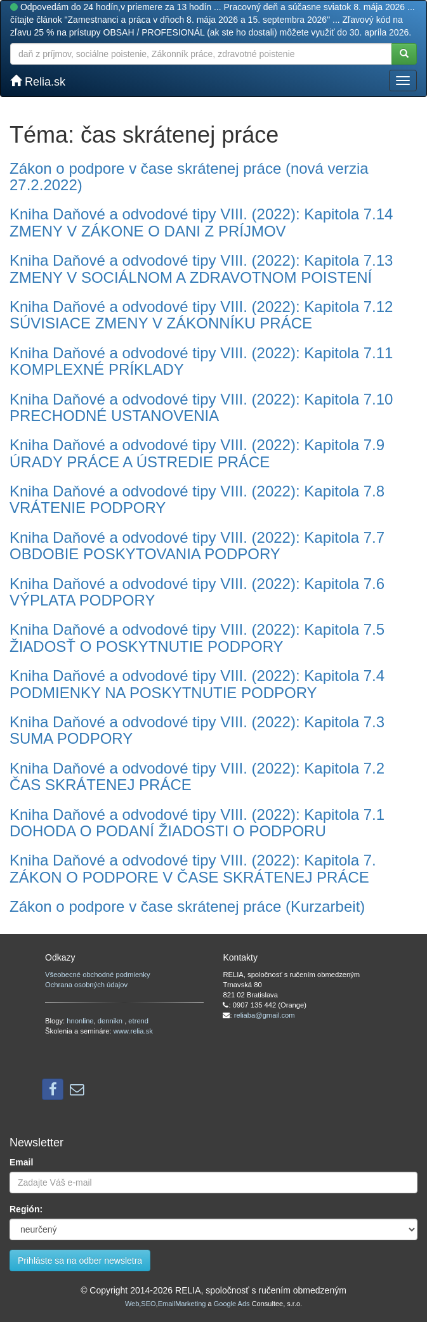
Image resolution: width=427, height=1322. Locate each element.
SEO (148, 1303)
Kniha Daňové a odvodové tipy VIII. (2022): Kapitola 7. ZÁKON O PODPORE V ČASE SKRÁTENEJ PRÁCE (193, 868)
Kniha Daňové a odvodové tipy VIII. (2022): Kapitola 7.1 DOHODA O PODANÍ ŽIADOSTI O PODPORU (197, 822)
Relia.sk (37, 81)
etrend (138, 1021)
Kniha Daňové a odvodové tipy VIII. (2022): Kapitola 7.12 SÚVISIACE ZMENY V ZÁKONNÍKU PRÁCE (201, 315)
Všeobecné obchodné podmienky (97, 974)
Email (21, 1162)
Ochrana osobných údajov (86, 984)
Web (132, 1303)
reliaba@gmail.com (264, 1015)
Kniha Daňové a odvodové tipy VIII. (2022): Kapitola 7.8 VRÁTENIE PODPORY (197, 499)
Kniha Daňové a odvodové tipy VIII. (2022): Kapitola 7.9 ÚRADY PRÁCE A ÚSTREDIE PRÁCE (197, 453)
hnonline (80, 1021)
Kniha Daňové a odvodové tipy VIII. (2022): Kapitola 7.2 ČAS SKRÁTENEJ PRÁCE (197, 776)
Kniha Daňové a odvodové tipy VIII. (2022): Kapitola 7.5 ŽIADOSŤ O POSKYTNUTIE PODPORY (197, 637)
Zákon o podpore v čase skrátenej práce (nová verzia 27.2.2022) (189, 176)
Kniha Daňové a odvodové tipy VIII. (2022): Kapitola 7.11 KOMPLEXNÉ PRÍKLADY (201, 361)
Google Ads (232, 1303)
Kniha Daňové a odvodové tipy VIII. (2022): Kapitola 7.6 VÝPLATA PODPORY (197, 592)
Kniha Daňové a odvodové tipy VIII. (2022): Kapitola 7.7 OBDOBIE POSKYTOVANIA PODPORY (197, 545)
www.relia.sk (133, 1031)
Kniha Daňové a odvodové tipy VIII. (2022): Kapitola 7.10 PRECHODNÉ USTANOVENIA (201, 407)
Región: (26, 1209)
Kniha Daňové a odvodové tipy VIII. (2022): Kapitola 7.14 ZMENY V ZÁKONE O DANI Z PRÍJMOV (201, 222)
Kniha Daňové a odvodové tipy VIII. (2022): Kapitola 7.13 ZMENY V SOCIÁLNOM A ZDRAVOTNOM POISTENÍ (201, 268)
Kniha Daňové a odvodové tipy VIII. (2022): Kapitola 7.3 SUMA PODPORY (197, 730)
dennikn (111, 1021)
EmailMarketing (182, 1303)
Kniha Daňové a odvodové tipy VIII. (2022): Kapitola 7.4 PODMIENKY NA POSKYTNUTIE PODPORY (197, 684)
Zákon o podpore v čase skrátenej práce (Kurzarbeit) (187, 906)
